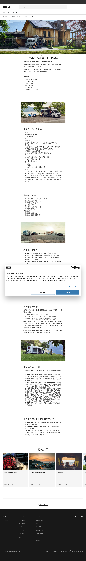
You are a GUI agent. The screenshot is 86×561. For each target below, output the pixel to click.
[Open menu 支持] (18, 12)
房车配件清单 (29, 83)
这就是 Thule (39, 520)
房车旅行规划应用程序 (32, 89)
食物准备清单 (29, 85)
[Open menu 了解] (13, 12)
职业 (37, 523)
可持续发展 (39, 527)
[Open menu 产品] (5, 12)
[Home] (11, 7)
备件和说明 (22, 520)
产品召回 (21, 530)
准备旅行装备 (29, 81)
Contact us (5, 520)
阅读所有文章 (43, 505)
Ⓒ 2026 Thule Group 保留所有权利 (12, 551)
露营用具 (33, 175)
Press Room (39, 533)
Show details (72, 287)
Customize (43, 292)
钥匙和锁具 (22, 523)
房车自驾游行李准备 (31, 79)
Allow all (67, 292)
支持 (20, 537)
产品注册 (21, 533)
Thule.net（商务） (41, 530)
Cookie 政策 (55, 551)
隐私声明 (48, 551)
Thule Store (39, 540)
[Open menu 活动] (9, 12)
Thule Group (39, 537)
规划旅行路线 (29, 87)
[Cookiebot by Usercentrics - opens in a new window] (72, 267)
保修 (20, 527)
